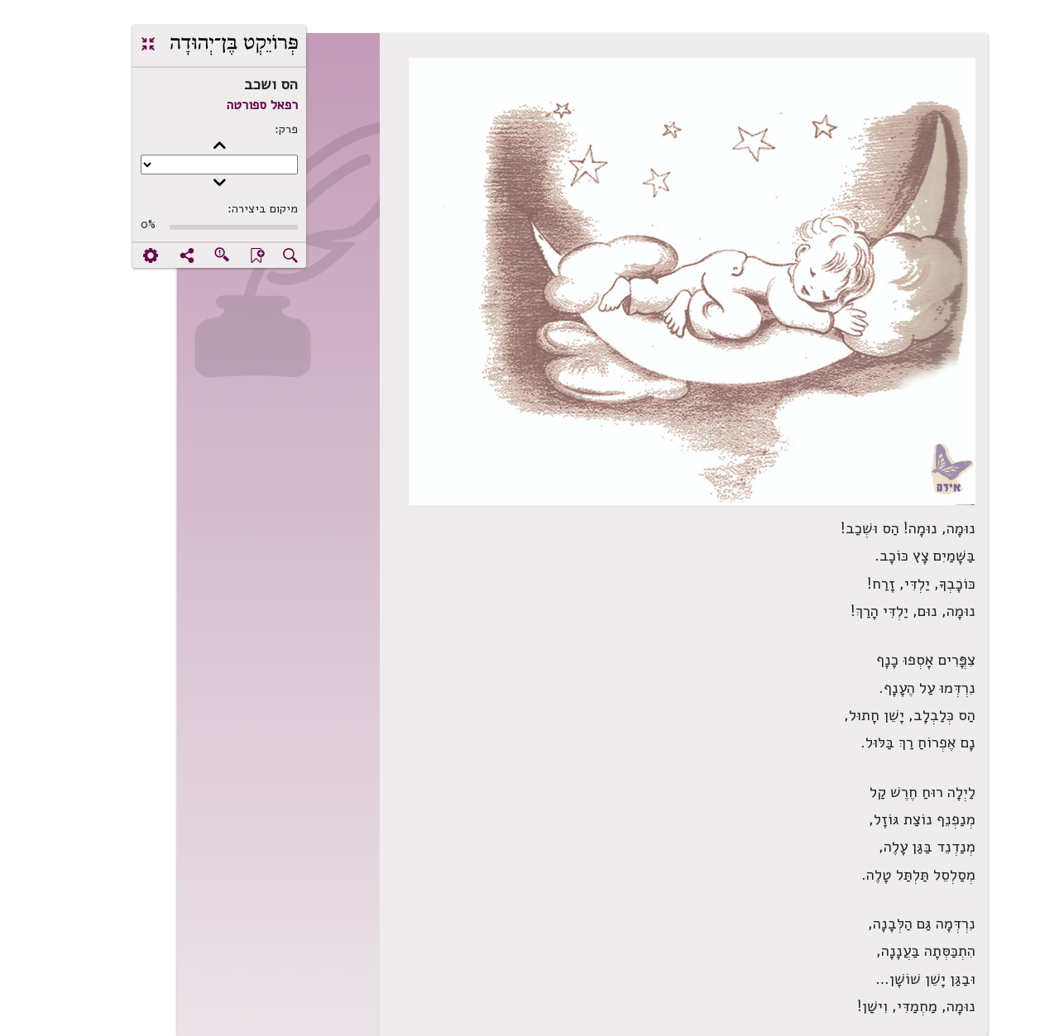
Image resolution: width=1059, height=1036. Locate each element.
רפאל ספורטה (209, 105)
